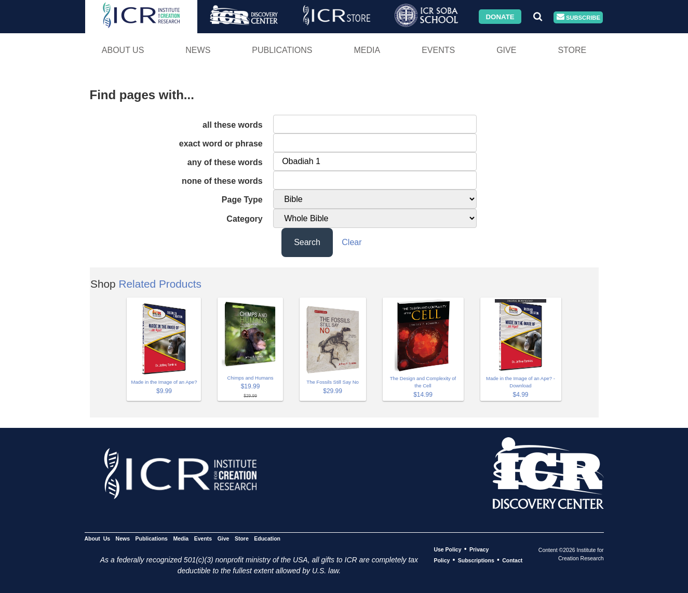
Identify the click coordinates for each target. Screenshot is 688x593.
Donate (499, 16)
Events (438, 50)
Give (506, 50)
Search (307, 242)
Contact (512, 560)
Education (267, 538)
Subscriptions (476, 560)
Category (244, 218)
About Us (123, 50)
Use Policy (447, 549)
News (197, 50)
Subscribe (578, 17)
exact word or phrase (221, 143)
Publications (282, 50)
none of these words (222, 181)
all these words (233, 124)
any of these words (225, 162)
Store (572, 50)
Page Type (242, 199)
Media (367, 50)
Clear (351, 242)
